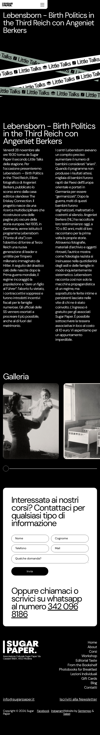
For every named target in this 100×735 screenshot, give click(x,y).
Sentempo (84, 711)
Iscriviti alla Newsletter (78, 699)
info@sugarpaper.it (19, 699)
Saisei (66, 714)
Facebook (43, 711)
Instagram (57, 711)
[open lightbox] (31, 421)
